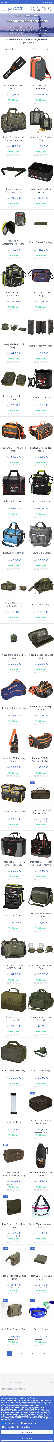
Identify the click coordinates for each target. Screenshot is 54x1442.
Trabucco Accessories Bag (41, 294)
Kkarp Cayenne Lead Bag (13, 397)
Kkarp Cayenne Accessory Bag (13, 1018)
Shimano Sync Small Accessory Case (41, 811)
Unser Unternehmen (12, 1382)
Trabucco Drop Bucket (40, 397)
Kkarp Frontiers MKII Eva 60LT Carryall (13, 139)
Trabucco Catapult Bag (14, 708)
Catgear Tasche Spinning (13, 811)
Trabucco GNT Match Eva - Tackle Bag (13, 863)
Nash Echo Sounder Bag (13, 1329)
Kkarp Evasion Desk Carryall (41, 1018)
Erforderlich (11, 1423)
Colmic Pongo (41, 1329)
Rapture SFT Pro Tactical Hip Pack (41, 759)
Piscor (18, 15)
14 (44, 1353)
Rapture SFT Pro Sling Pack (13, 759)
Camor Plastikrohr (14, 1122)
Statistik (9, 1427)
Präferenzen (30, 1423)
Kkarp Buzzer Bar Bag (40, 242)
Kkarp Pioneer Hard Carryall (41, 915)
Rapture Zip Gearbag (41, 552)
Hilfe (4, 2)
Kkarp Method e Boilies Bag (14, 656)
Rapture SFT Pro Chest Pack (14, 449)
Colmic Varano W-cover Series (41, 1225)
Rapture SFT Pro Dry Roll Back (41, 87)
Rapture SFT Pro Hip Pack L (41, 449)
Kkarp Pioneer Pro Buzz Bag (41, 656)
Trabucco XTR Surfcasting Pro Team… (14, 242)
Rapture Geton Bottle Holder (41, 1174)
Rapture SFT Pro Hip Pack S (41, 708)
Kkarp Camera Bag (40, 1070)
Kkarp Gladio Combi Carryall (14, 346)
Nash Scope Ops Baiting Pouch (13, 1277)
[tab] (27, 1382)
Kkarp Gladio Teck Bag (13, 1070)
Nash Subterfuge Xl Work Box (41, 1122)
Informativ (7, 1395)
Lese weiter (40, 33)
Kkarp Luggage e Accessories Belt (13, 190)
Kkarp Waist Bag (40, 604)
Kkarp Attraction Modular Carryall (13, 604)
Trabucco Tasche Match (41, 501)
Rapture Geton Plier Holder (13, 87)
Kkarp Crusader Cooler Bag (40, 967)
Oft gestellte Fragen (13, 1389)
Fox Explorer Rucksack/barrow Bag (13, 1174)
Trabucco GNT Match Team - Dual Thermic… (41, 863)
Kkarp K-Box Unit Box (40, 345)
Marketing (25, 1427)
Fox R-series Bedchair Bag (13, 1225)
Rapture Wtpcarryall (13, 552)
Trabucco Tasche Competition (13, 294)
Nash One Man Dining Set (41, 1277)
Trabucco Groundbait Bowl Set (41, 190)
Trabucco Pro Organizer (13, 915)
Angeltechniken (31, 15)
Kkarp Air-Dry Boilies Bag (41, 139)
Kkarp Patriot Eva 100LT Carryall (13, 967)
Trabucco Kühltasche (13, 501)
